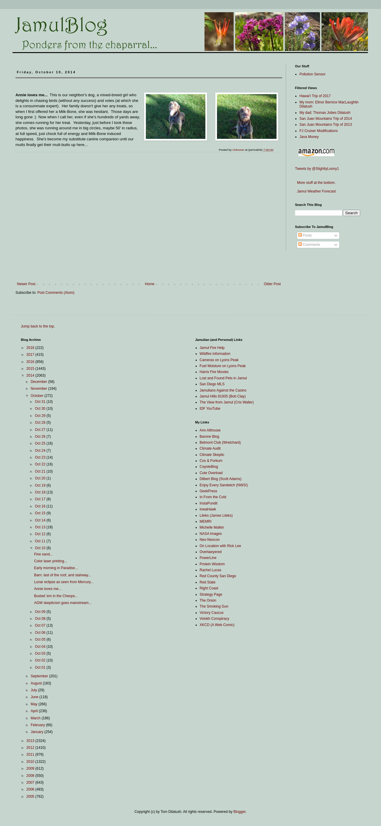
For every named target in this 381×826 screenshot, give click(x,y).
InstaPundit (209, 503)
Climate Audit (210, 448)
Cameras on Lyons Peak (219, 360)
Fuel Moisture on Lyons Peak (223, 366)
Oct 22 (40, 464)
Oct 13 (40, 527)
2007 (30, 782)
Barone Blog (209, 436)
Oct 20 (40, 478)
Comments (309, 245)
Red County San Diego (218, 576)
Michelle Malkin (212, 527)
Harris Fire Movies (214, 372)
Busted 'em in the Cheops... (56, 596)
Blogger (239, 812)
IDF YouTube (210, 408)
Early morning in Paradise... (56, 568)
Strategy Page (211, 594)
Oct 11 (40, 541)
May (34, 704)
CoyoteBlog (209, 467)
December (39, 382)
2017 (30, 355)
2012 (30, 748)
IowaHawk (208, 509)
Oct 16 (40, 506)
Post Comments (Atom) (55, 293)
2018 (30, 348)
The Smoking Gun (214, 606)
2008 (30, 776)
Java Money (309, 137)
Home (149, 284)
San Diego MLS (212, 384)
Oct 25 (40, 443)
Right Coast (209, 588)
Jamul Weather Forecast (315, 191)
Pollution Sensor (312, 74)
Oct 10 (40, 548)
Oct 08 (40, 619)
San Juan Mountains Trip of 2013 (325, 124)
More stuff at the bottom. (315, 183)
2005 (30, 796)
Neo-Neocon (210, 540)
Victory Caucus (212, 613)
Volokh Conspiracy (214, 619)
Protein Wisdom (212, 564)
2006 (30, 789)
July (34, 690)
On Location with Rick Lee (220, 546)
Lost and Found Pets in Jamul (223, 378)
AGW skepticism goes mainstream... (62, 603)
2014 (30, 375)
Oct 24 (40, 450)
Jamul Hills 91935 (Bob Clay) (223, 396)
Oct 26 (40, 436)
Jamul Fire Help (212, 348)
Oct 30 (40, 408)
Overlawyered (211, 552)
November (39, 388)
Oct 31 (40, 402)
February (38, 725)
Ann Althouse (210, 430)
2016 (30, 362)
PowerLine (208, 558)
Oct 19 (40, 485)
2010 (30, 762)
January (37, 732)
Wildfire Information (215, 354)
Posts (305, 235)
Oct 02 (40, 660)
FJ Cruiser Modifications (318, 131)
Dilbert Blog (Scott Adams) (221, 479)
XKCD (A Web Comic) (217, 625)
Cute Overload (211, 473)
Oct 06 (40, 633)
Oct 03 (40, 653)
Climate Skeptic (212, 455)
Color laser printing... (50, 561)
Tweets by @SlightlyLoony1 (317, 169)
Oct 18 (40, 492)
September (40, 676)
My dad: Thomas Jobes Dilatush (324, 113)
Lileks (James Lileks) (216, 515)
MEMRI (206, 521)
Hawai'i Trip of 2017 (315, 96)
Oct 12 (40, 534)
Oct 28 (40, 422)
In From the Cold (213, 497)
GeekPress (208, 491)
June (35, 697)
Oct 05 (40, 639)
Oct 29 (40, 416)
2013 (30, 741)
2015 (30, 369)
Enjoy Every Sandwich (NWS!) (224, 485)
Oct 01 (40, 667)
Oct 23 (40, 457)
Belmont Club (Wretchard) (220, 442)
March (36, 718)
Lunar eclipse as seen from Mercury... (63, 582)
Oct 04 (40, 647)
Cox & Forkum (211, 461)
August (37, 683)
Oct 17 (40, 499)
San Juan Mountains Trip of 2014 (325, 119)
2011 (30, 754)
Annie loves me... (47, 589)
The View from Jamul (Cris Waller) (227, 402)
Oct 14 (40, 520)
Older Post (272, 284)
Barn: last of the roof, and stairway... (62, 575)
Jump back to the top (37, 326)
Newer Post (26, 284)
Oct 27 (40, 430)
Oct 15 (40, 513)
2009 (30, 768)
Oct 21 (40, 471)
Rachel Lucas (210, 570)
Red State (208, 582)
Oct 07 (40, 625)
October (37, 396)
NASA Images (211, 534)
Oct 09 (40, 612)
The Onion (208, 600)
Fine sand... (43, 554)
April (35, 711)
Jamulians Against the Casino (223, 390)
